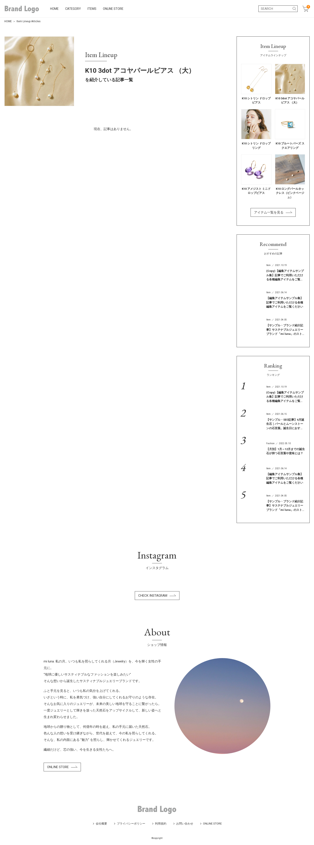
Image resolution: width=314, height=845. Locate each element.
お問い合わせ (184, 823)
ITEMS (94, 8)
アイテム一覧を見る (273, 212)
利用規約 (160, 823)
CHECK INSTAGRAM (157, 596)
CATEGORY (76, 8)
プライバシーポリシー (131, 823)
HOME (57, 8)
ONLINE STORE (116, 8)
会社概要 (101, 823)
